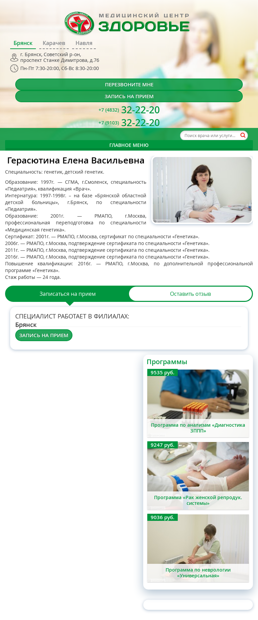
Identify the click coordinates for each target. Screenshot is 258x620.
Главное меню (129, 145)
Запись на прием (129, 96)
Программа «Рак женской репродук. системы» (198, 500)
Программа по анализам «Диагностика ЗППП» (198, 428)
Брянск (23, 43)
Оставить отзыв (190, 293)
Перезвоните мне (129, 84)
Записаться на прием (68, 293)
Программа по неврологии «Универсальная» (198, 573)
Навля (84, 43)
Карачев (54, 43)
